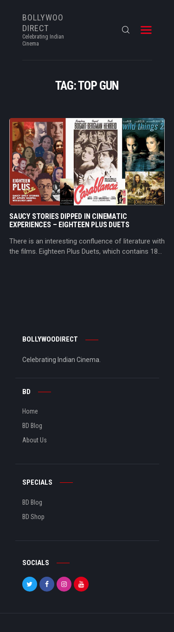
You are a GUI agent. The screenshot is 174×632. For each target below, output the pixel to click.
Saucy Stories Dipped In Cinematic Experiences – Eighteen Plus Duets (69, 220)
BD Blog (32, 425)
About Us (34, 440)
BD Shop (33, 516)
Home (30, 411)
